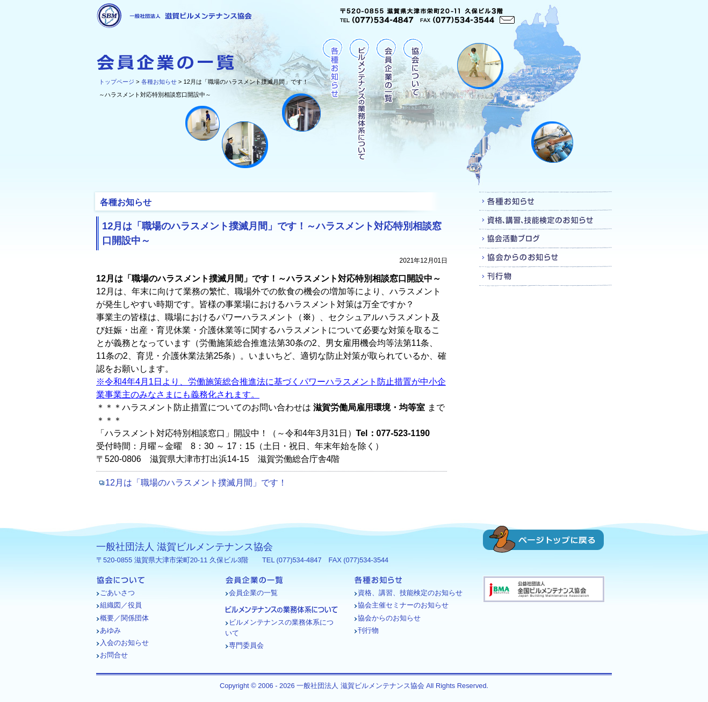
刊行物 (545, 276)
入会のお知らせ (124, 643)
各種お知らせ (159, 81)
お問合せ (114, 655)
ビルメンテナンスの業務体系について (359, 100)
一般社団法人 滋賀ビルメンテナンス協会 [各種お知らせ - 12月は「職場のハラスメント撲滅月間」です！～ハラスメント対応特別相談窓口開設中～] (174, 15)
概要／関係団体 (124, 618)
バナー (544, 589)
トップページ (116, 81)
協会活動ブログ (545, 239)
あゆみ (110, 630)
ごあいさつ (117, 593)
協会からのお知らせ (545, 257)
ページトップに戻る (543, 539)
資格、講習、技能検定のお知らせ (545, 220)
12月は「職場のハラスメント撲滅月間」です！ (196, 482)
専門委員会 (246, 645)
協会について (413, 100)
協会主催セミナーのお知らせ (403, 605)
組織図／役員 (121, 605)
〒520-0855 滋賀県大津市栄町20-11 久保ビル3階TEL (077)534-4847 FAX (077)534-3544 (427, 16)
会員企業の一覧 (386, 100)
